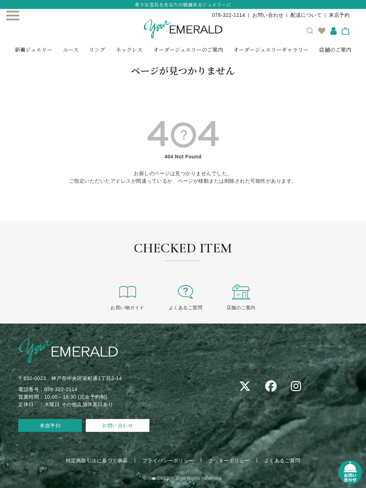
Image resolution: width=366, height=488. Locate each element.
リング (97, 49)
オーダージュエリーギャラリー (270, 49)
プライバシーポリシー (168, 460)
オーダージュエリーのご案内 (188, 49)
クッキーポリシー (229, 460)
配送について (306, 15)
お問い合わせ (267, 15)
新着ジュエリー (33, 49)
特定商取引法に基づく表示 (97, 460)
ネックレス (129, 49)
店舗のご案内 (335, 49)
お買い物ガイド (127, 297)
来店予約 (339, 15)
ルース (71, 49)
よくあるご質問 (186, 297)
